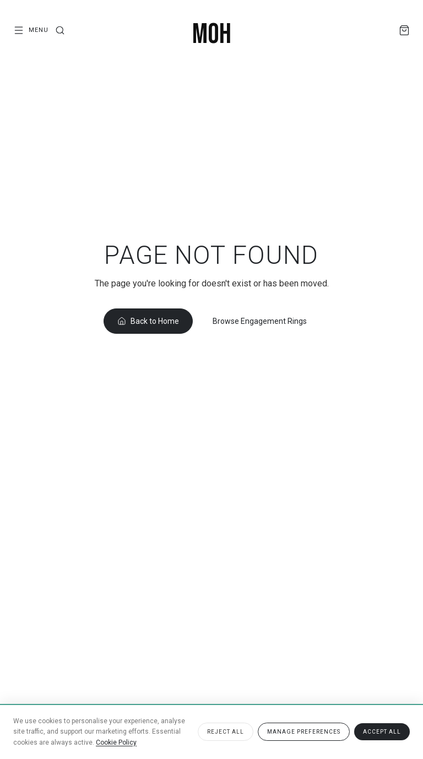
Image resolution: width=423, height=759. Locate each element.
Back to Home (148, 321)
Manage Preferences (303, 732)
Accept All (382, 732)
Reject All (225, 732)
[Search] (60, 30)
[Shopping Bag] (404, 30)
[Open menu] (30, 30)
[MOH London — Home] (211, 34)
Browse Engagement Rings (260, 321)
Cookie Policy (116, 742)
